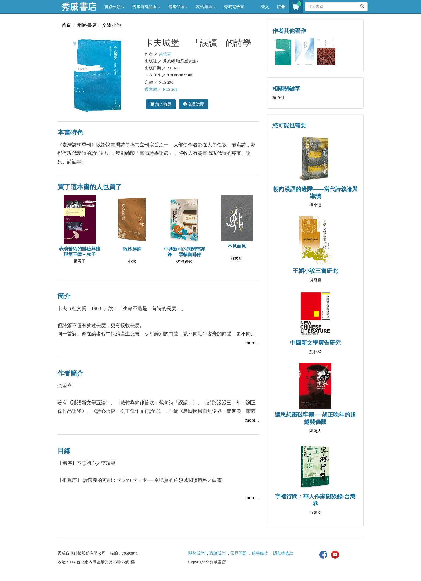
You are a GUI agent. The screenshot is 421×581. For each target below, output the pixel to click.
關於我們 (196, 553)
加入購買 (160, 104)
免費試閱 (193, 104)
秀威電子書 (234, 7)
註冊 (281, 7)
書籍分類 (114, 7)
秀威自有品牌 (146, 7)
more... (252, 342)
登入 (265, 7)
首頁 (66, 25)
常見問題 (239, 553)
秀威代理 (178, 7)
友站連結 (206, 7)
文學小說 (111, 25)
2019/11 (278, 98)
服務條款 (260, 553)
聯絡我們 (217, 553)
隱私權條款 (283, 553)
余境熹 (165, 54)
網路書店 (87, 25)
